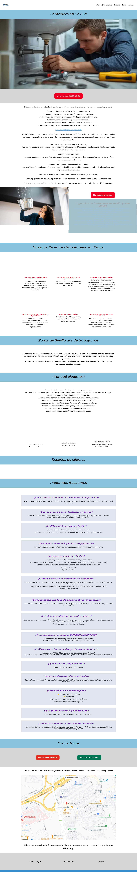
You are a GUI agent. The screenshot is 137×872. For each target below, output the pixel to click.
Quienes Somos (107, 5)
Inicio (98, 5)
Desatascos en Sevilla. (68, 314)
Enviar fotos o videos (89, 757)
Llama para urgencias (102, 195)
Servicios (117, 5)
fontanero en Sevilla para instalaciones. (35, 278)
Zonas (124, 5)
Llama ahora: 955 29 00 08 (68, 96)
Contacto (131, 5)
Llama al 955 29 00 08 (47, 757)
